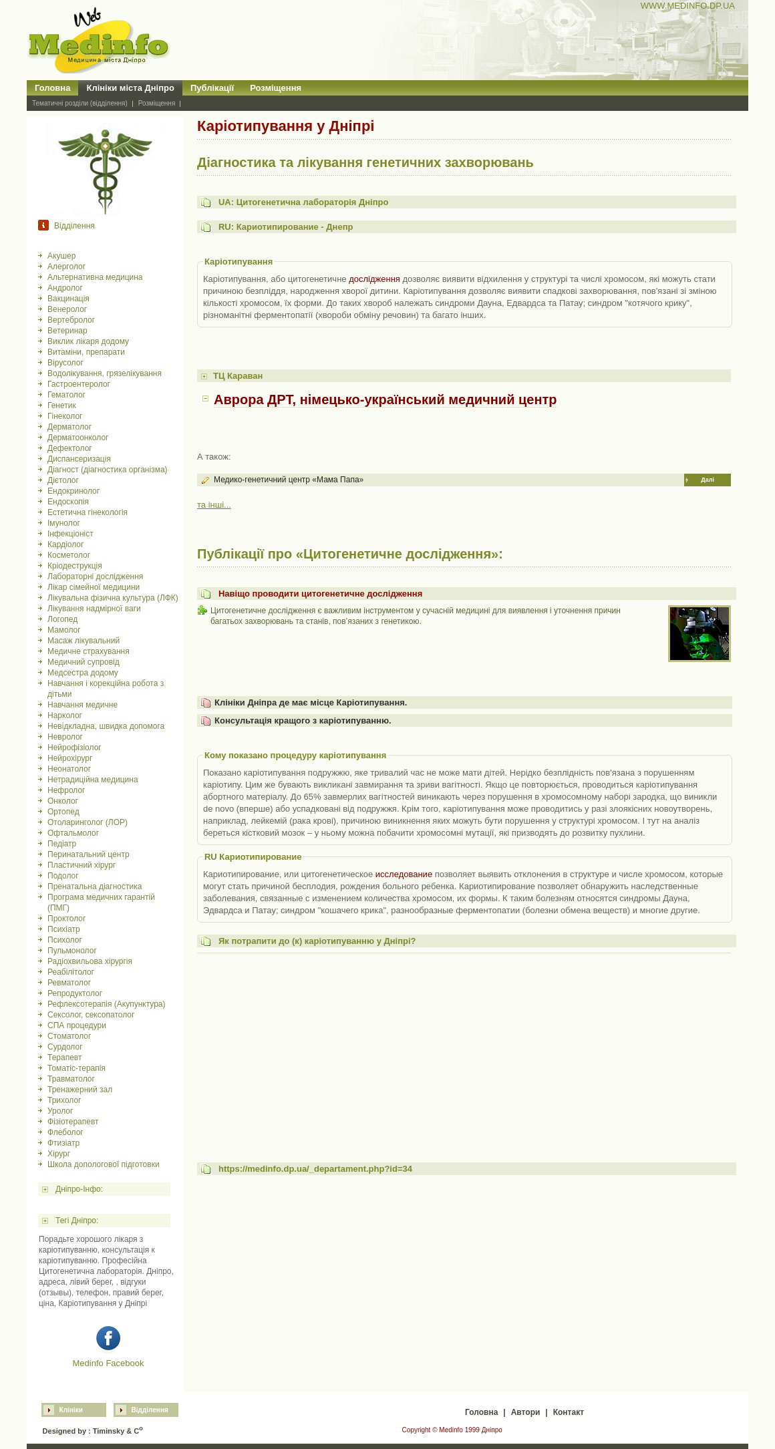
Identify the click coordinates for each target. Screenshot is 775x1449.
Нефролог (66, 790)
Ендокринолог (73, 491)
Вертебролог (71, 320)
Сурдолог (65, 1047)
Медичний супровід (83, 662)
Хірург (58, 1153)
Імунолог (63, 523)
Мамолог (64, 630)
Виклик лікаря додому (88, 341)
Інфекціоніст (70, 533)
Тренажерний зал (79, 1089)
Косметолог (68, 555)
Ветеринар (67, 330)
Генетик (61, 405)
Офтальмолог (73, 833)
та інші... (214, 505)
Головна (52, 88)
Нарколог (64, 715)
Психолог (64, 940)
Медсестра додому (82, 672)
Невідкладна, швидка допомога (105, 726)
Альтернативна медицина (95, 277)
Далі (707, 479)
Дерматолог (69, 427)
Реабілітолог (70, 972)
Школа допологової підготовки (103, 1164)
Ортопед (63, 811)
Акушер (61, 256)
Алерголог (66, 266)
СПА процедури (76, 1025)
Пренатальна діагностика (94, 886)
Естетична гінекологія (87, 512)
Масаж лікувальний (83, 640)
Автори (525, 1412)
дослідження (374, 279)
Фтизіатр (63, 1143)
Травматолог (71, 1079)
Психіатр (63, 929)
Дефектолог (69, 448)
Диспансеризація (79, 459)
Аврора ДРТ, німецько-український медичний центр (385, 399)
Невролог (65, 737)
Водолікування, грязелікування (104, 373)
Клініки (71, 1410)
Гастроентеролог (78, 384)
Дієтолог (63, 480)
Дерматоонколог (77, 437)
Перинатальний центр (88, 854)
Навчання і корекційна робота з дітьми (105, 689)
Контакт (568, 1412)
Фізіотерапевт (73, 1121)
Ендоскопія (68, 501)
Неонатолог (69, 769)
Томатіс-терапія (76, 1068)
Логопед (62, 619)
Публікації (212, 88)
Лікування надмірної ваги (94, 608)
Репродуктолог (74, 993)
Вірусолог (65, 362)
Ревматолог (69, 982)
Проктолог (66, 918)
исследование (403, 874)
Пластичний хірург (81, 865)
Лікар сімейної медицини (93, 587)
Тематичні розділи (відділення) (80, 103)
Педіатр (61, 843)
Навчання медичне (82, 704)
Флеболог (65, 1132)
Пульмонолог (72, 950)
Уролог (60, 1111)
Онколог (62, 801)
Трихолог (64, 1100)
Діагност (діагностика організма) (107, 469)
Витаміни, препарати (86, 352)
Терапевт (64, 1057)
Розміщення (275, 88)
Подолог (63, 875)
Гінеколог (64, 416)
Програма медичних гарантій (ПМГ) (101, 903)
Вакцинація (68, 298)
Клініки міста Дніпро (130, 88)
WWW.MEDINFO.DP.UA (688, 6)
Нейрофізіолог (74, 747)
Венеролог (67, 309)
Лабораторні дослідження (95, 576)
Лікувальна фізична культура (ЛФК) (112, 598)
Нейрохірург (69, 758)
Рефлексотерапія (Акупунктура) (106, 1004)
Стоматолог (69, 1036)
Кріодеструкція (74, 566)
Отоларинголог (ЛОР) (87, 822)
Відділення (150, 1410)
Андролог (65, 288)
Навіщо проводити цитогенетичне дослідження (320, 594)
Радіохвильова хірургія (89, 961)
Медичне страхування (88, 651)
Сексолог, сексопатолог (90, 1014)
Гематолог (66, 394)
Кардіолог (65, 544)
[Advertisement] (464, 1050)
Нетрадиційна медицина (92, 779)
